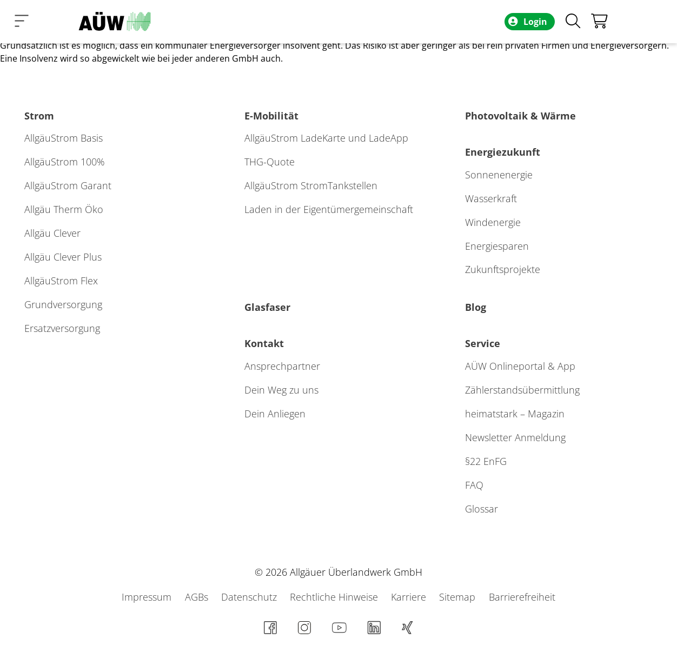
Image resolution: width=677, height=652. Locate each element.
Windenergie (493, 222)
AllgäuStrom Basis (63, 137)
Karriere (410, 596)
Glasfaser (267, 307)
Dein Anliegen (275, 413)
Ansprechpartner (282, 366)
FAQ (474, 484)
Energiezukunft (502, 151)
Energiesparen (497, 245)
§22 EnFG (486, 461)
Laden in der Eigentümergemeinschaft (328, 209)
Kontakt (264, 343)
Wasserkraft (491, 198)
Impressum (148, 596)
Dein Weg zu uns (281, 389)
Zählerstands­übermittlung (522, 389)
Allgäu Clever (52, 233)
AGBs (198, 596)
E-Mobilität (271, 115)
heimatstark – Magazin (515, 413)
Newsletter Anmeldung (515, 437)
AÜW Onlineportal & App (520, 366)
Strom (39, 115)
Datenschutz (250, 596)
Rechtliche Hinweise (335, 596)
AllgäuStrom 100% (64, 161)
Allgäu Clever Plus (63, 256)
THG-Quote (269, 161)
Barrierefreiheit (522, 596)
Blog (475, 307)
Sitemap (458, 596)
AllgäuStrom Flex (61, 280)
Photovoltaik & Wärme (520, 115)
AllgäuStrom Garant (67, 185)
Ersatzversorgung (62, 328)
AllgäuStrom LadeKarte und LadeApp (326, 137)
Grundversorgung (63, 304)
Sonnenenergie (499, 174)
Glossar (481, 508)
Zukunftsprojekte (502, 269)
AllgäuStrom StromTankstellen (310, 185)
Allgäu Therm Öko (63, 209)
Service (482, 343)
